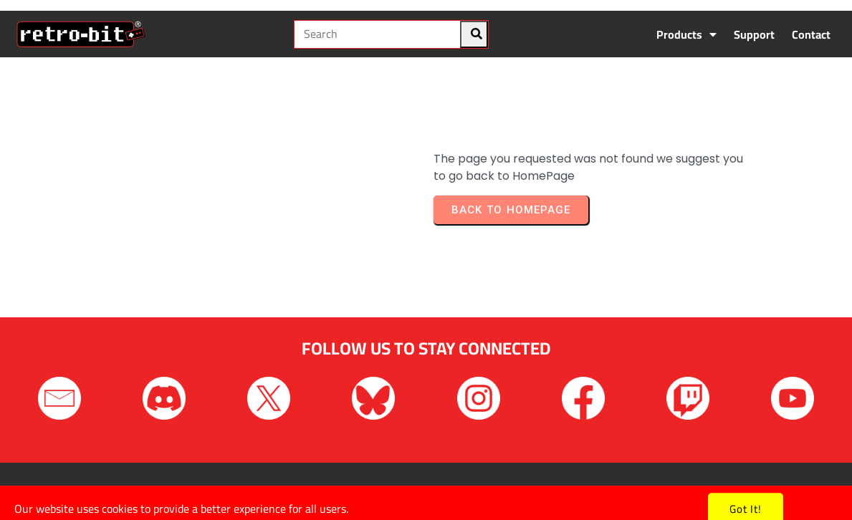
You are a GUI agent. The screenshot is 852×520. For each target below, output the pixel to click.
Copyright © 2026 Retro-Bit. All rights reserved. (426, 490)
